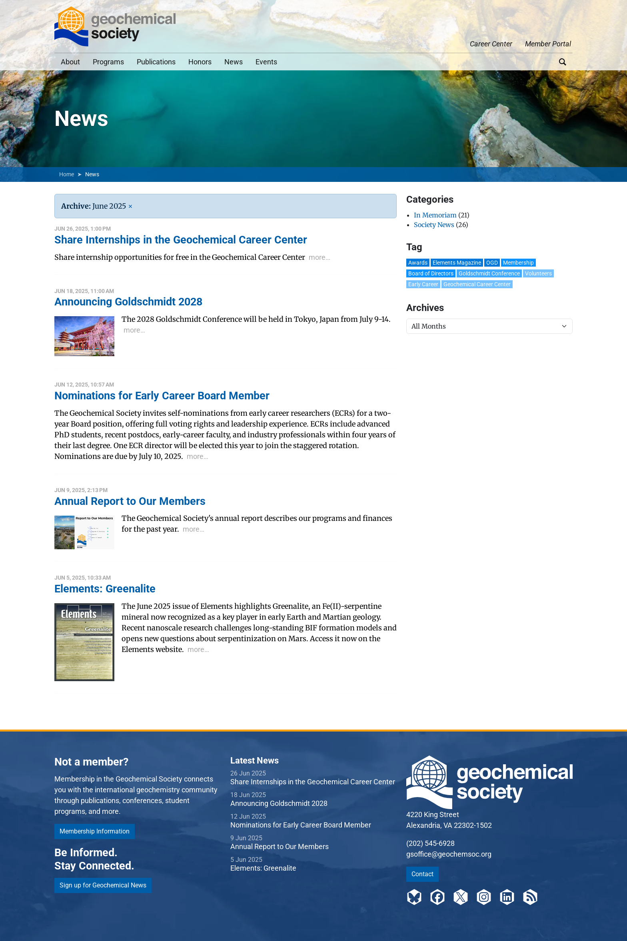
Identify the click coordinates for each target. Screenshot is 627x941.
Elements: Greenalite (263, 868)
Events (266, 62)
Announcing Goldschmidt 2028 (278, 803)
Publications (156, 62)
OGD (492, 262)
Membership (518, 262)
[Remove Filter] (130, 206)
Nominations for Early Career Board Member (300, 825)
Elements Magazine (457, 262)
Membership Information (95, 831)
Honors (200, 62)
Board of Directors (430, 273)
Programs (108, 62)
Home (66, 174)
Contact (422, 874)
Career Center (491, 44)
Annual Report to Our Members (279, 846)
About (70, 62)
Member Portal (548, 44)
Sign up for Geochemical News (103, 885)
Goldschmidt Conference (489, 273)
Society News (434, 225)
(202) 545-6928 (430, 843)
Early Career (423, 284)
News (233, 62)
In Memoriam (435, 215)
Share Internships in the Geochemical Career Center (312, 782)
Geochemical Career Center (477, 284)
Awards (417, 262)
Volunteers (538, 273)
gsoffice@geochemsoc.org (448, 854)
